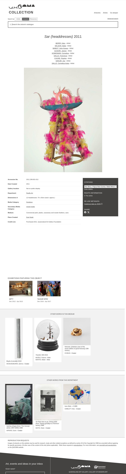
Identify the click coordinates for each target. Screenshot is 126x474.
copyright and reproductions (107, 445)
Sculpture (29, 202)
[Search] (63, 24)
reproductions (78, 445)
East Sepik (29, 217)
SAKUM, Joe (60, 61)
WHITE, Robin (40, 428)
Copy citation (88, 189)
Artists (105, 13)
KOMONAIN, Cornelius (60, 53)
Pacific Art (29, 193)
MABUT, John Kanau (60, 48)
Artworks (97, 13)
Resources (33, 19)
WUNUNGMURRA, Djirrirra (15, 364)
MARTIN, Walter (41, 359)
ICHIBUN (67, 353)
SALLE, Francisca (60, 56)
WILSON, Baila (60, 46)
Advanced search (112, 18)
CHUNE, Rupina (60, 58)
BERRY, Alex (60, 43)
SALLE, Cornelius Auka (60, 63)
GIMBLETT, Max (70, 409)
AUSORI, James (60, 51)
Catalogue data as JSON (92, 204)
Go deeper (114, 13)
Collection (21, 12)
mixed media (30, 207)
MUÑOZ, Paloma (41, 357)
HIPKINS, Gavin (11, 430)
